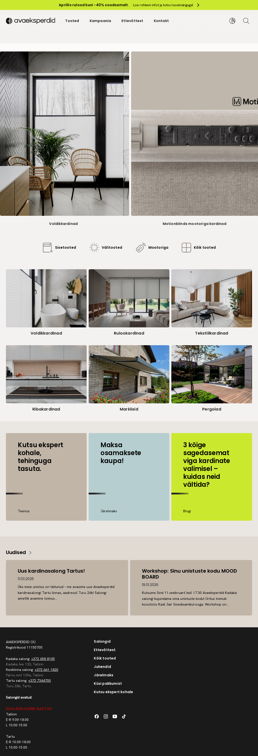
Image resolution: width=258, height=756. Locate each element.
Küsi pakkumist (108, 683)
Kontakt (161, 20)
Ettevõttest (132, 20)
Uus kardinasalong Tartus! (51, 570)
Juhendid (102, 666)
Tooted (72, 20)
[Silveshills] (30, 21)
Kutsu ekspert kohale (113, 691)
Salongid (102, 641)
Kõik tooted (105, 658)
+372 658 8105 (43, 659)
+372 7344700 (39, 680)
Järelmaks (103, 675)
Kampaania (100, 20)
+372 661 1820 (46, 669)
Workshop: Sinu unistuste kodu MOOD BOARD (189, 573)
